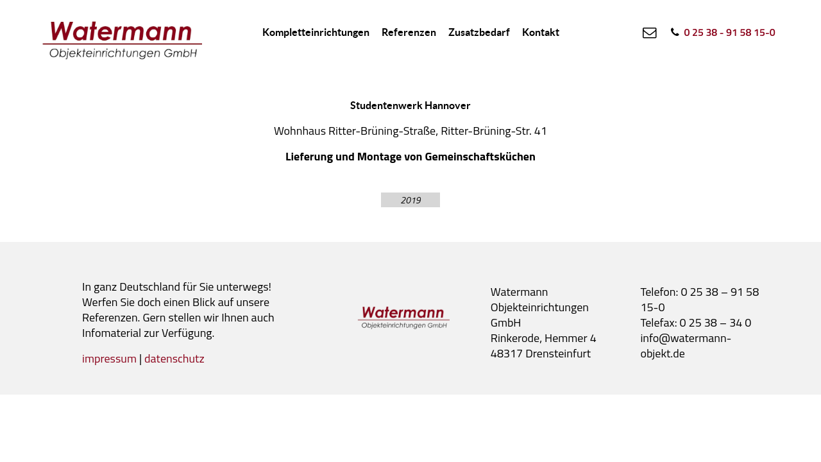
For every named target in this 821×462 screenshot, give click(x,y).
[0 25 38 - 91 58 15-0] (721, 32)
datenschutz (174, 358)
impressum (109, 358)
